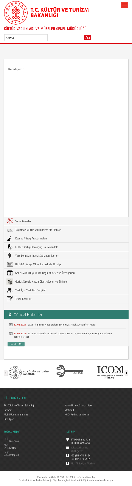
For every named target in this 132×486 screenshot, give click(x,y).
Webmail (69, 410)
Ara (87, 37)
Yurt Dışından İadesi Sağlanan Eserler (32, 256)
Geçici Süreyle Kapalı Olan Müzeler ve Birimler (37, 281)
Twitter (10, 448)
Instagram (12, 454)
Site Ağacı (9, 419)
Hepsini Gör (16, 344)
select (48, 37)
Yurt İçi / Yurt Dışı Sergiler (26, 290)
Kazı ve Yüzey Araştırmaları (26, 238)
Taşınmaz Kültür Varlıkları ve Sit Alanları (33, 230)
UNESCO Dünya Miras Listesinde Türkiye (33, 264)
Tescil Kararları (19, 299)
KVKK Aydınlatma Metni (77, 414)
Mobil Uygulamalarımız (16, 414)
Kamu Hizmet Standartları (78, 405)
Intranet (8, 410)
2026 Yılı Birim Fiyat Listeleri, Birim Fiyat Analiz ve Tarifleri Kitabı (62, 324)
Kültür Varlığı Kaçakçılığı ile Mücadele (32, 247)
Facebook (11, 441)
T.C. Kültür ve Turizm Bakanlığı (19, 405)
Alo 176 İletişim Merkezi (83, 463)
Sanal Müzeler (18, 221)
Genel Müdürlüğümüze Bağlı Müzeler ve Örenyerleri (40, 273)
